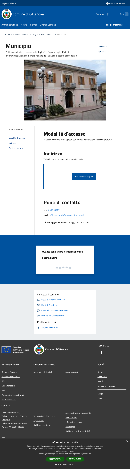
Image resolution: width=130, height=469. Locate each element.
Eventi (100, 398)
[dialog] (65, 454)
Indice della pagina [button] (16, 129)
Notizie (101, 372)
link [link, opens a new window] (89, 454)
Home (7, 34)
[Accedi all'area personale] (115, 3)
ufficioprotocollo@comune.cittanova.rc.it (67, 215)
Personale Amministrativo (13, 394)
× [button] (127, 441)
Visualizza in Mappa (84, 176)
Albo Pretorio (71, 417)
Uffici (4, 381)
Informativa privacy (74, 422)
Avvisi (100, 381)
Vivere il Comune (21, 34)
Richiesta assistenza (42, 425)
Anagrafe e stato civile (43, 372)
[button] (65, 464)
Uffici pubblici (47, 34)
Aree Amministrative (11, 376)
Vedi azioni (103, 51)
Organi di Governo (9, 372)
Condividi (103, 46)
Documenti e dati (9, 399)
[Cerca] (125, 14)
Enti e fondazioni (9, 385)
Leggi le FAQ (39, 420)
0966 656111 (54, 210)
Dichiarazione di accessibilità (78, 431)
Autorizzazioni (72, 371)
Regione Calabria (9, 3)
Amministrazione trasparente (78, 412)
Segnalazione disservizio (44, 415)
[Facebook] (102, 14)
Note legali (70, 426)
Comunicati (102, 376)
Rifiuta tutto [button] (75, 459)
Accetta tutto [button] (55, 459)
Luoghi (35, 34)
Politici (4, 390)
